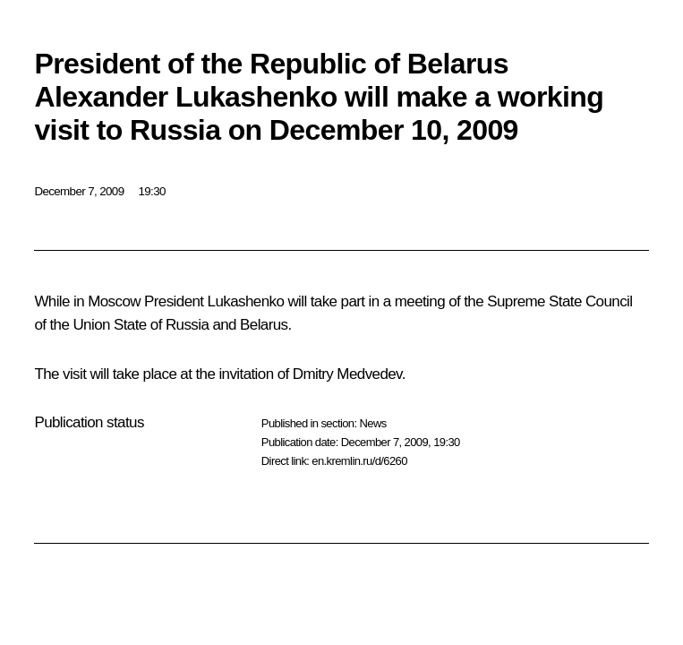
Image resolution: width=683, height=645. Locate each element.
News (372, 423)
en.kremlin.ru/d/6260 (359, 461)
